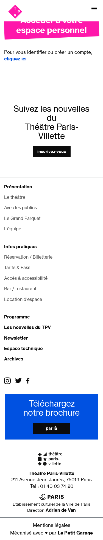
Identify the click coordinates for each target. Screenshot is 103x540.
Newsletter (16, 338)
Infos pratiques (20, 246)
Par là (51, 428)
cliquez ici (15, 58)
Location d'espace (23, 299)
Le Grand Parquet (22, 218)
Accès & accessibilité (26, 278)
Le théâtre (14, 197)
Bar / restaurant (20, 288)
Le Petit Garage (75, 533)
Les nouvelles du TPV (27, 327)
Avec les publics (20, 207)
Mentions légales (51, 525)
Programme (17, 317)
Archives (13, 359)
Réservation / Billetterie (28, 257)
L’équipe (12, 228)
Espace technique (23, 348)
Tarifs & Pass (17, 267)
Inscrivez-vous (51, 151)
